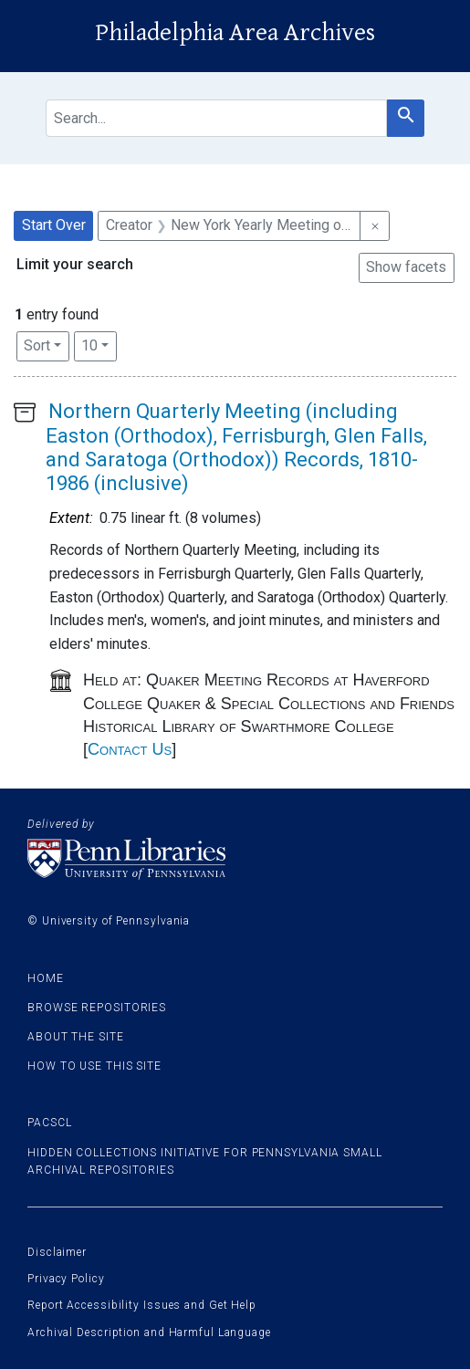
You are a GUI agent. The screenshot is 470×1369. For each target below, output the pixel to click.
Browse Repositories (96, 1007)
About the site (75, 1036)
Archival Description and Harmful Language (149, 1332)
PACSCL (49, 1122)
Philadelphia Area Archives (235, 32)
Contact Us (130, 749)
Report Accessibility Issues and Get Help (141, 1305)
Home (45, 978)
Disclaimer (57, 1252)
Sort (37, 345)
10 (99, 344)
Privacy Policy (66, 1278)
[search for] (216, 118)
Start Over (54, 225)
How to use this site (94, 1066)
